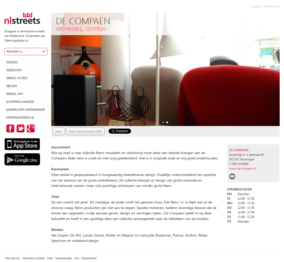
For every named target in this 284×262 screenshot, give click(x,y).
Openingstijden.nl (20, 117)
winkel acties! (17, 78)
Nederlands (272, 6)
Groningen (68, 28)
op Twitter (20, 128)
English (257, 6)
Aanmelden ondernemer (25, 110)
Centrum (96, 28)
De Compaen (238, 150)
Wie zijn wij (12, 258)
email (232, 176)
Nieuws (11, 86)
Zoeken (11, 62)
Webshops (14, 70)
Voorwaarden (64, 258)
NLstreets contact (34, 258)
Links (50, 258)
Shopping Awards (20, 102)
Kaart (58, 131)
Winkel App (14, 94)
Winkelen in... (15, 51)
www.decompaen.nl (242, 168)
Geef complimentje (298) (85, 131)
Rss (77, 258)
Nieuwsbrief (89, 258)
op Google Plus (30, 128)
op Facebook (9, 128)
